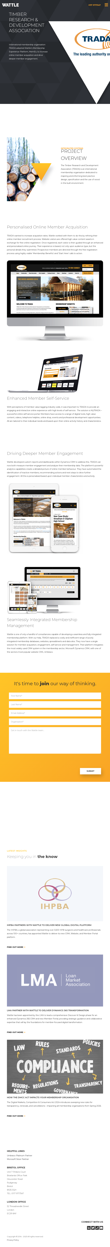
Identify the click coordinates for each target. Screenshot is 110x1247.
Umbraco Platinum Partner (19, 1155)
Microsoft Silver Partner (18, 1159)
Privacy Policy (13, 1240)
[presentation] (29, 761)
